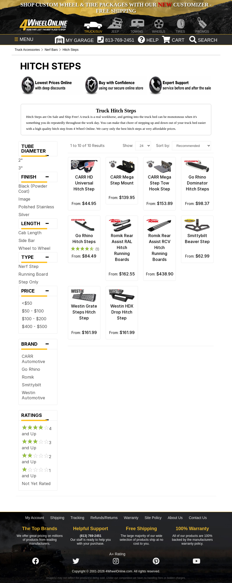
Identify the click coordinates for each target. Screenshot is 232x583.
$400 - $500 (34, 326)
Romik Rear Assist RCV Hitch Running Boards (159, 247)
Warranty (131, 518)
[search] (202, 40)
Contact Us (198, 518)
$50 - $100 (33, 311)
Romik (28, 377)
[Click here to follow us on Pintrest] (156, 561)
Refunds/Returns (104, 518)
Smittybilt (31, 384)
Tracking (77, 518)
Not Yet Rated (36, 483)
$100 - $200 (34, 318)
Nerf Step (28, 266)
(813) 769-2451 (90, 536)
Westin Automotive (33, 395)
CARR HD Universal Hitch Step (84, 182)
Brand (38, 344)
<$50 (27, 303)
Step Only (28, 282)
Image (24, 199)
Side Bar (26, 240)
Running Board (33, 274)
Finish (38, 177)
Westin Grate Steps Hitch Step (84, 312)
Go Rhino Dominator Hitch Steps (197, 182)
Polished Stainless (36, 206)
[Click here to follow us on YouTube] (196, 561)
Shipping (57, 518)
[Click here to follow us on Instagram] (116, 561)
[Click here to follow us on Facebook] (35, 561)
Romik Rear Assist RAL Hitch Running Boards (122, 247)
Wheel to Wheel (34, 248)
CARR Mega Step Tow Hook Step (159, 182)
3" (20, 167)
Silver (24, 214)
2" (20, 160)
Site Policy (152, 518)
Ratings (38, 417)
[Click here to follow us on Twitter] (76, 561)
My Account (34, 518)
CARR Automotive (33, 359)
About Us (175, 518)
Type (38, 257)
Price (38, 291)
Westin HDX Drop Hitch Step (121, 312)
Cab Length (29, 232)
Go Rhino (31, 369)
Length (38, 223)
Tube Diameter (38, 150)
